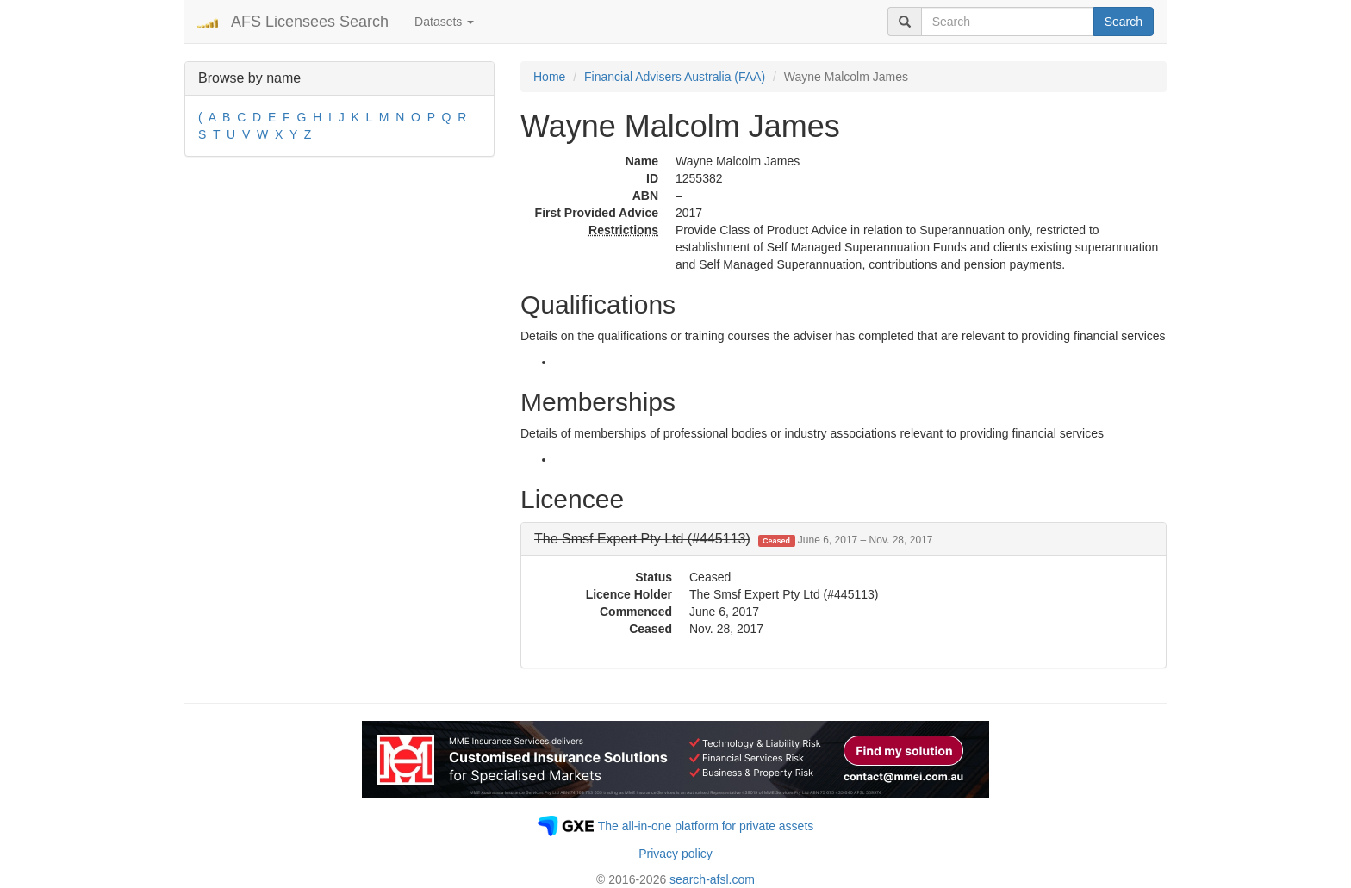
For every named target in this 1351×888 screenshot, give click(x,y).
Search (1123, 21)
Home (549, 77)
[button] (733, 538)
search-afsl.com (712, 879)
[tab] (843, 539)
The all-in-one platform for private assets (706, 826)
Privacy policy (675, 853)
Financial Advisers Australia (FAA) (674, 77)
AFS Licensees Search (310, 21)
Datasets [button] (444, 21)
